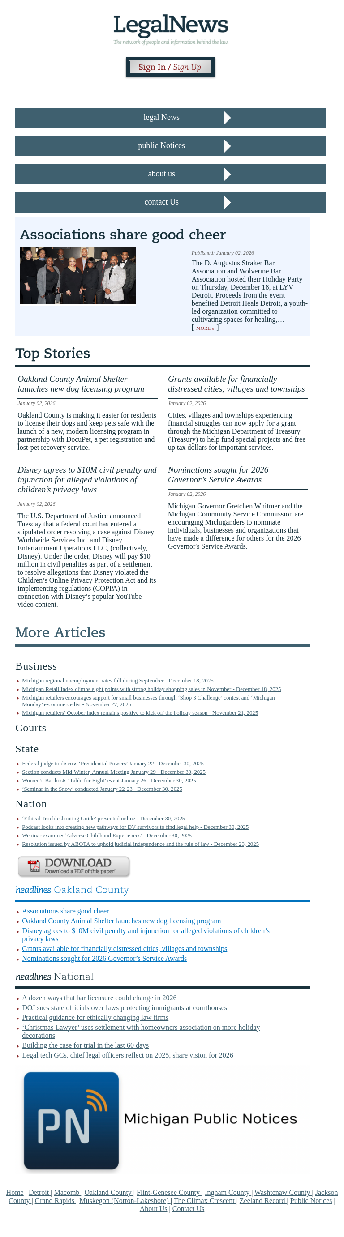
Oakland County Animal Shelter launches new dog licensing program (121, 921)
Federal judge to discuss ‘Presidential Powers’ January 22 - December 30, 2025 (113, 763)
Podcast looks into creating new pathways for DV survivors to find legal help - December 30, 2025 (135, 827)
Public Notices (311, 1200)
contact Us (162, 201)
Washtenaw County (283, 1192)
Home (15, 1192)
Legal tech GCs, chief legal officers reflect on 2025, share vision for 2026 (127, 1055)
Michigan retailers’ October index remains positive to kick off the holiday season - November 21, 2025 (140, 713)
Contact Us (188, 1208)
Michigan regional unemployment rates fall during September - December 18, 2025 (118, 681)
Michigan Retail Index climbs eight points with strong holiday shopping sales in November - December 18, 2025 (151, 689)
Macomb (67, 1192)
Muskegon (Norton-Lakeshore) (125, 1200)
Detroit (40, 1192)
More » (205, 328)
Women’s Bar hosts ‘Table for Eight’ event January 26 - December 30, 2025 (109, 780)
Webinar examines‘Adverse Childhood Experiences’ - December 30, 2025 (107, 835)
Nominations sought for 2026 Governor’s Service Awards (104, 958)
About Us (154, 1208)
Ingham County (228, 1192)
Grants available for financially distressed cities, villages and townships (124, 948)
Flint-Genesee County (169, 1192)
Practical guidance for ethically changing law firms (95, 1017)
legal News (162, 117)
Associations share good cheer (65, 911)
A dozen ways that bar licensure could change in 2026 (99, 998)
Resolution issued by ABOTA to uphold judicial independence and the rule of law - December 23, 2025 (140, 844)
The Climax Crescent (205, 1200)
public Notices (161, 145)
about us (162, 173)
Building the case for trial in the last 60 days (85, 1045)
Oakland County (109, 1192)
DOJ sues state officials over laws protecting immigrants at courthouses (124, 1007)
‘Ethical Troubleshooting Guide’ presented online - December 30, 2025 (103, 818)
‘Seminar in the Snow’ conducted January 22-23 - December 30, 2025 (102, 789)
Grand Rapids (55, 1200)
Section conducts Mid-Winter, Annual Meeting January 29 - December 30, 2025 (114, 772)
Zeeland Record (263, 1200)
